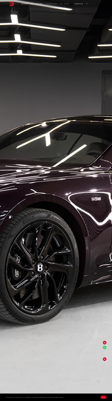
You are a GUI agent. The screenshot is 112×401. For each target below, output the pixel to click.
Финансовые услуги (52, 3)
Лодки (32, 3)
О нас (61, 3)
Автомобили (25, 3)
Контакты (66, 3)
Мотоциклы (39, 3)
